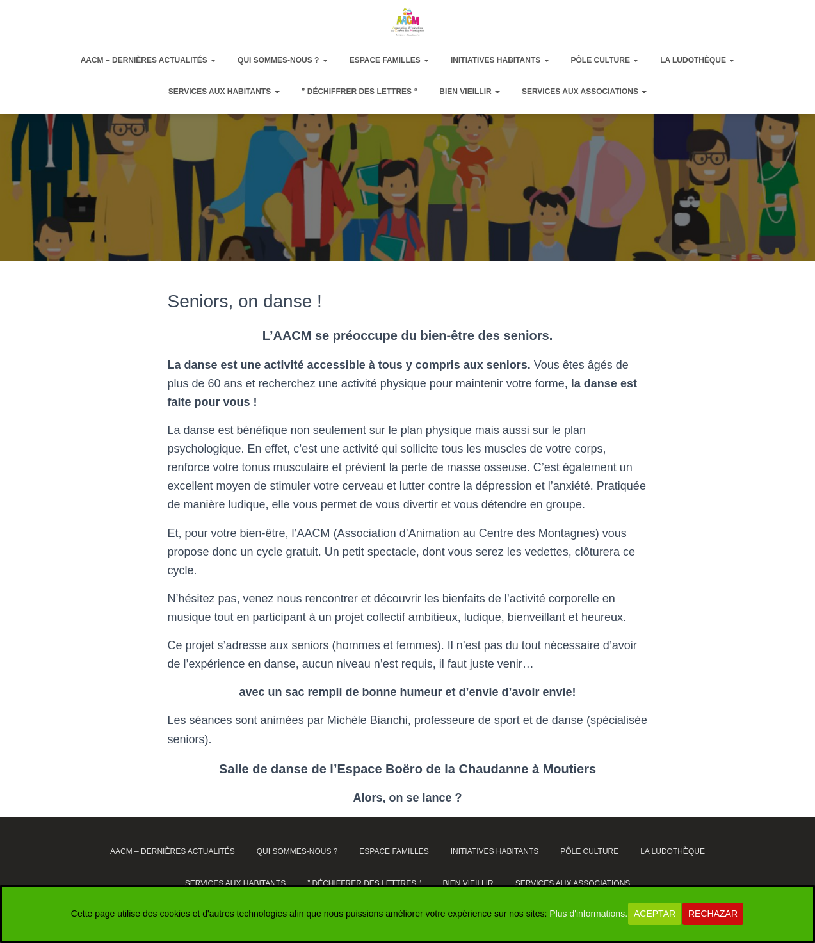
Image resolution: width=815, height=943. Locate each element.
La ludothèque (697, 60)
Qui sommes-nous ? (283, 60)
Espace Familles (389, 60)
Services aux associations (584, 91)
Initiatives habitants (500, 60)
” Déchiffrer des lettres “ (359, 91)
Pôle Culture (604, 60)
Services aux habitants (224, 91)
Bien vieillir (469, 91)
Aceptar (654, 913)
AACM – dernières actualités (148, 60)
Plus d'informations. (588, 913)
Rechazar (713, 913)
